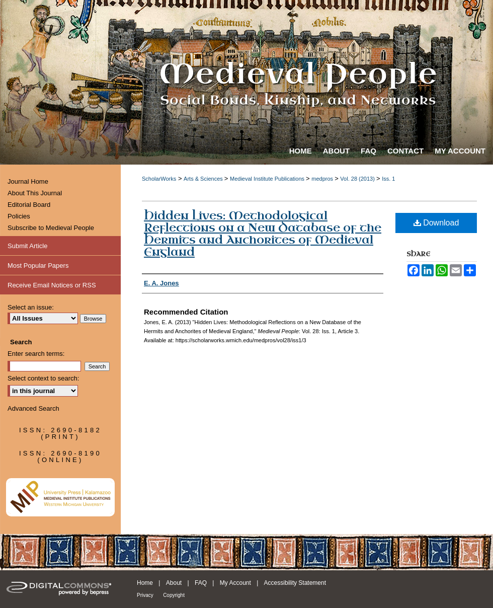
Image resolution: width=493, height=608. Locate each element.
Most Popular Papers (38, 265)
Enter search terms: (36, 353)
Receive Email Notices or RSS (52, 285)
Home (145, 582)
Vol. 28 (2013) (358, 179)
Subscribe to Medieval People (51, 228)
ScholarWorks (159, 179)
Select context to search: (43, 378)
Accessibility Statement (295, 582)
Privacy (145, 595)
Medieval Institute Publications (268, 179)
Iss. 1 (388, 179)
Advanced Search (33, 408)
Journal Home (28, 181)
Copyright (174, 595)
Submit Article (27, 246)
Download (436, 222)
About (174, 582)
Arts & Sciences (204, 179)
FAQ (201, 582)
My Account (235, 582)
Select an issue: (31, 307)
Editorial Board (29, 204)
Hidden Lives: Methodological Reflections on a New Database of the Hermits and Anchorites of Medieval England (262, 233)
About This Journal (35, 193)
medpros (323, 179)
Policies (19, 216)
